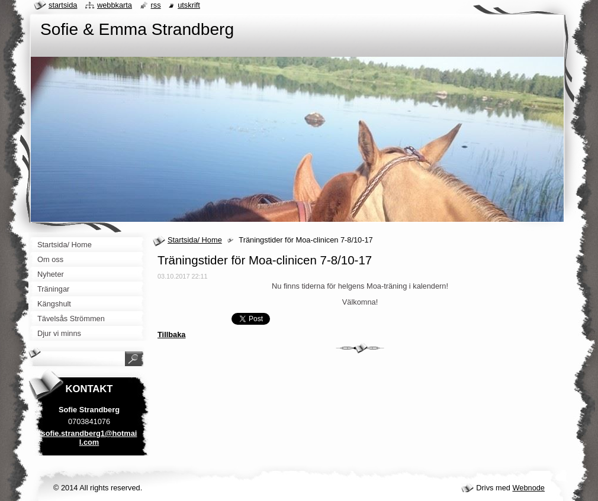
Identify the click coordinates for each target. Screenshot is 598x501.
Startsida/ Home (195, 239)
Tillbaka (171, 334)
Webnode (528, 487)
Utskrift (189, 5)
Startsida (63, 5)
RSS (156, 5)
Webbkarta (114, 5)
